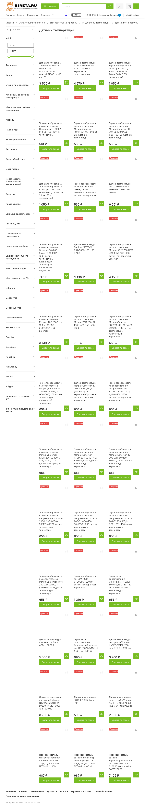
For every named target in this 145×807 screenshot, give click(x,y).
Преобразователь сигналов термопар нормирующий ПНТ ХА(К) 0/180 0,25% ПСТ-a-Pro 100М (49, 760)
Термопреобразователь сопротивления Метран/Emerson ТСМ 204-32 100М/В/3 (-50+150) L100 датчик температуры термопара (120, 521)
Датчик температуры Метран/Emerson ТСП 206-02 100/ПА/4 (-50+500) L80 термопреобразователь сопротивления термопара (85, 391)
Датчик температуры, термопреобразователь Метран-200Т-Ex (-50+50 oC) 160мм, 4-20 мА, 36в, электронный (51, 191)
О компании (32, 15)
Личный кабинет (103, 791)
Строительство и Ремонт (32, 22)
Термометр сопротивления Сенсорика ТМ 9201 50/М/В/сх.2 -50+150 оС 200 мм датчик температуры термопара (120, 584)
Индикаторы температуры (96, 22)
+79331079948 (92, 15)
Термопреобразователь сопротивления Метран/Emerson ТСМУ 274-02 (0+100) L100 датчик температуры (85, 130)
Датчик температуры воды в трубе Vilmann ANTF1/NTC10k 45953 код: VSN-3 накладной (121, 701)
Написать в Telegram (108, 15)
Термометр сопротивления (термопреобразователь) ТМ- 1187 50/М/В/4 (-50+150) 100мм (86, 645)
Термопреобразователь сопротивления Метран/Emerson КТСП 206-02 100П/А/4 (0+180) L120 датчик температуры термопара (120, 391)
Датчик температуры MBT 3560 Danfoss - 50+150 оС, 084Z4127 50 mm (120, 188)
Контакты (10, 15)
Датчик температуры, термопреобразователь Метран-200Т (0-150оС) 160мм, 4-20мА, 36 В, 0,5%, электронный (120, 70)
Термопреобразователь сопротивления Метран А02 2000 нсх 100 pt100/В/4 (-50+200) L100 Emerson (50, 323)
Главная (10, 22)
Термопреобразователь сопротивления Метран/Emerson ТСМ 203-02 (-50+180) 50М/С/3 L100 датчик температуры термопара (120, 458)
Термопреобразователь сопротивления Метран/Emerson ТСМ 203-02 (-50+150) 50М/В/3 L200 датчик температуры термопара (85, 521)
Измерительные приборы (63, 22)
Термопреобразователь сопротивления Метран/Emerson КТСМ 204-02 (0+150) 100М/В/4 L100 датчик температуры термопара (86, 458)
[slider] (9, 56)
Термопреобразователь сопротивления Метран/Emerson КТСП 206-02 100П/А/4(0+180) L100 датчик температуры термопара (50, 458)
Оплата (64, 791)
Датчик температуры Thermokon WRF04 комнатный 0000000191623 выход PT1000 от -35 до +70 (50, 70)
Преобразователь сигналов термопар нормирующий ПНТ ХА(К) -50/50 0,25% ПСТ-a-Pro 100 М (84, 760)
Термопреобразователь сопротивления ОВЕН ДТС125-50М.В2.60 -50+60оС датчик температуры (85, 189)
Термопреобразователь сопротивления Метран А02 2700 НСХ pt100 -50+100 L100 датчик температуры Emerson (121, 251)
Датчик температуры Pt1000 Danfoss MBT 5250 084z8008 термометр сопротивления (85, 68)
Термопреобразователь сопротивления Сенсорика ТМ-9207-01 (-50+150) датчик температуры (50, 129)
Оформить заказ (50, 88)
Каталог (50, 6)
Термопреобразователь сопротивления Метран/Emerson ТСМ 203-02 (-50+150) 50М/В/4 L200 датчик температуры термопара (51, 521)
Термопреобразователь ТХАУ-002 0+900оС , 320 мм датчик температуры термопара (85, 581)
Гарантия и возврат (81, 791)
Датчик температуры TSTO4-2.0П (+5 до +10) (85, 700)
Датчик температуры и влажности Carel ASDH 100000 (50, 642)
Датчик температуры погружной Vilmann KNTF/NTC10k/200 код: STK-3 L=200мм (120, 643)
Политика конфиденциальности (22, 795)
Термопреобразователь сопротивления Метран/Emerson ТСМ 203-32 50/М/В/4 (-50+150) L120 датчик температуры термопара (51, 584)
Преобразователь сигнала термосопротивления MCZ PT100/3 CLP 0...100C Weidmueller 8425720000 (120, 762)
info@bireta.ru (132, 15)
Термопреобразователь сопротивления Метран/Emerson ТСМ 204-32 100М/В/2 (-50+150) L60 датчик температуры (120, 130)
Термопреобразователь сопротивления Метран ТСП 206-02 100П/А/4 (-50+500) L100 (85, 322)
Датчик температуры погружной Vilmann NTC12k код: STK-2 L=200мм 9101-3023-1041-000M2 (50, 703)
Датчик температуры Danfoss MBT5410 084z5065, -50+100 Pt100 (85, 248)
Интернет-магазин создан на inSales (23, 802)
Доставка (45, 15)
